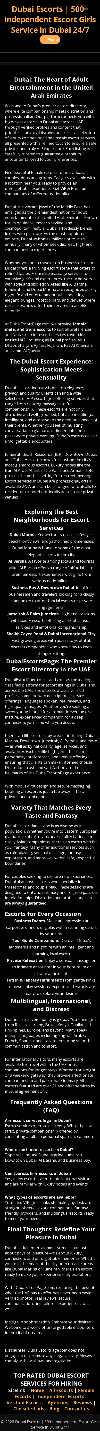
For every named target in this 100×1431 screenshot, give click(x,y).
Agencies (58, 1402)
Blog (54, 1409)
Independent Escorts (60, 1396)
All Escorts (61, 1390)
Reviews (82, 1402)
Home (37, 1390)
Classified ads (28, 1409)
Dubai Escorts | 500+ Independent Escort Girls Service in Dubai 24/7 (50, 19)
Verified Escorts (25, 1402)
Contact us (76, 1409)
